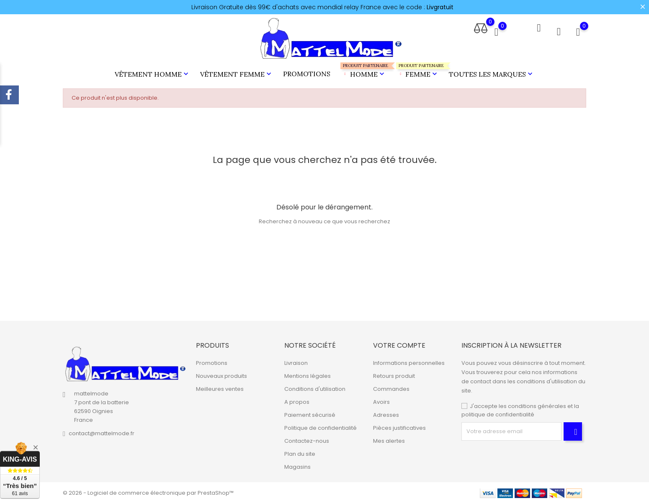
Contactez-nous (306, 438)
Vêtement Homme (152, 72)
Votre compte (399, 343)
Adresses (386, 412)
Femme (417, 69)
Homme (363, 69)
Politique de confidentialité (320, 425)
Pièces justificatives (399, 425)
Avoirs (381, 399)
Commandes (391, 386)
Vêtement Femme (236, 72)
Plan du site (299, 451)
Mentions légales (307, 373)
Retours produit (394, 373)
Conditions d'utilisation (314, 386)
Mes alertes (389, 438)
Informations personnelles (409, 360)
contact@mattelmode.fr (101, 431)
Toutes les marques (491, 72)
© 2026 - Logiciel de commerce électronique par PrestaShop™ (148, 490)
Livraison (296, 360)
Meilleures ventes (220, 386)
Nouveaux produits (221, 373)
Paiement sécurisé (309, 412)
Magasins (297, 464)
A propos (296, 399)
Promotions (306, 72)
